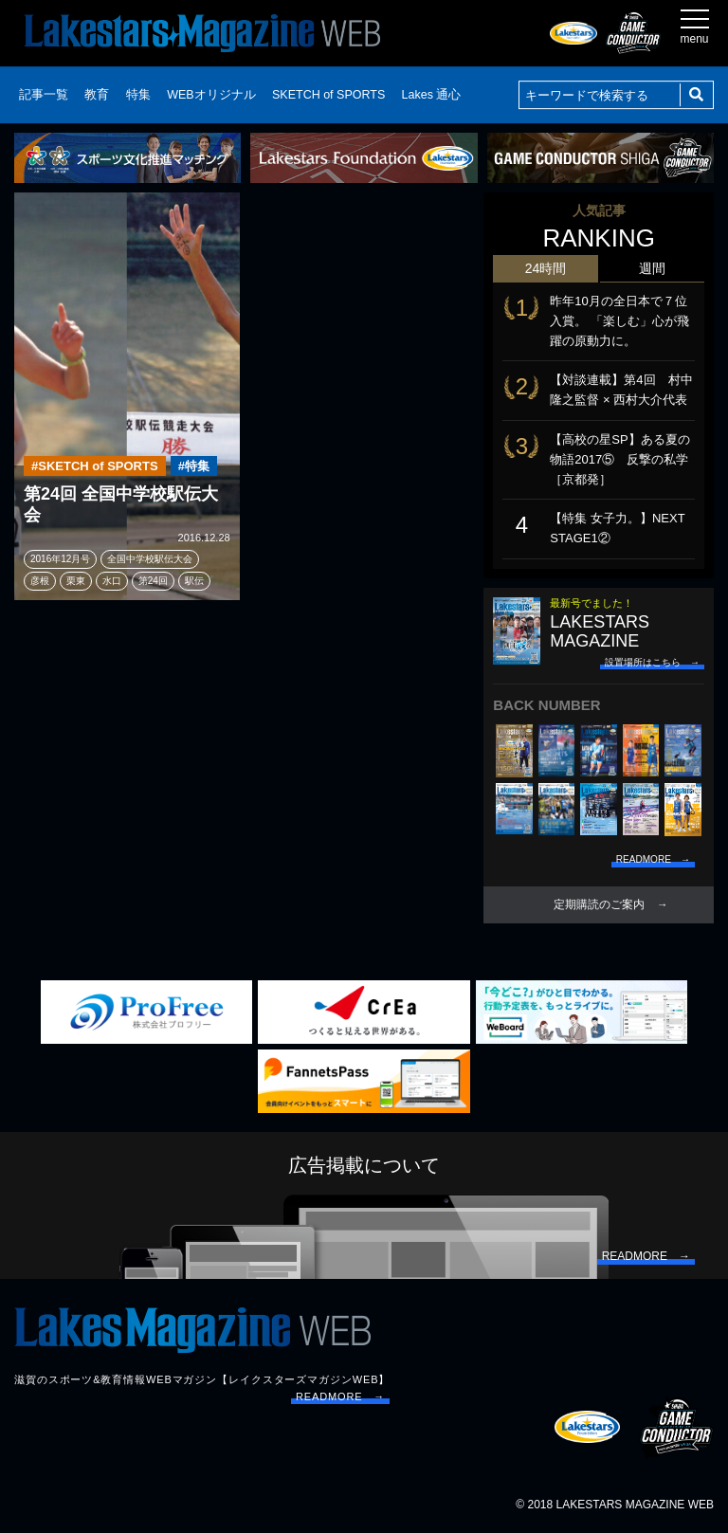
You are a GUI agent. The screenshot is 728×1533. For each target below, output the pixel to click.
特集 (138, 94)
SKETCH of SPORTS (328, 94)
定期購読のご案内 (599, 904)
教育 (96, 94)
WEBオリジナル (211, 94)
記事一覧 (43, 94)
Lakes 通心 (432, 94)
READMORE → (340, 1396)
